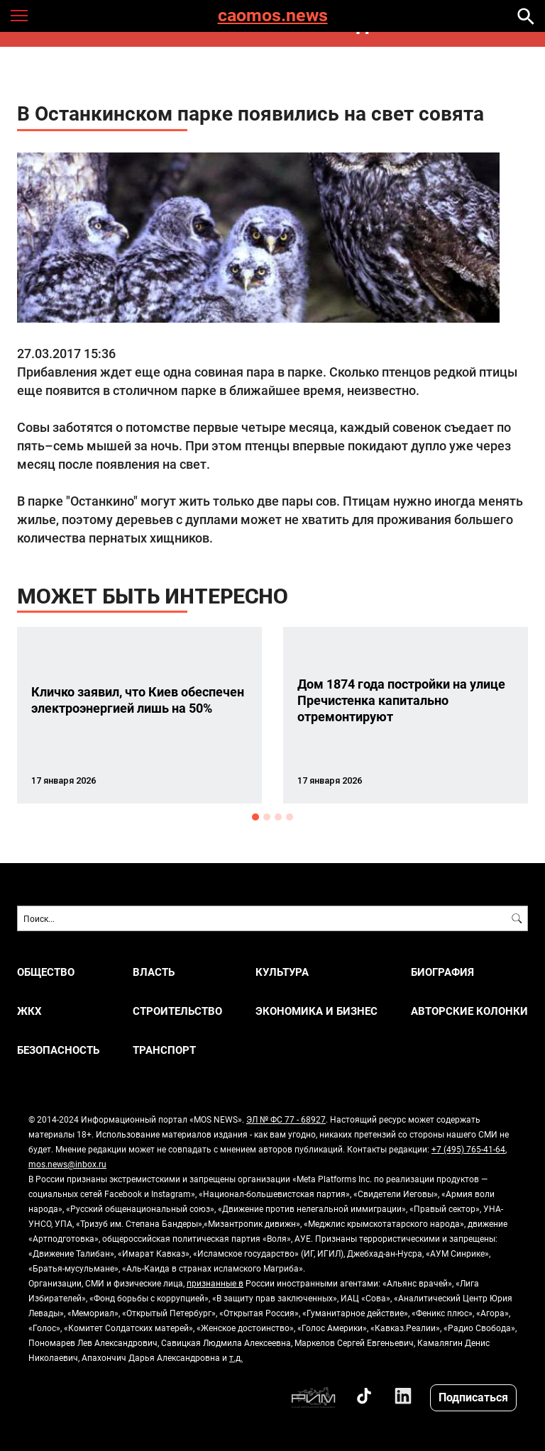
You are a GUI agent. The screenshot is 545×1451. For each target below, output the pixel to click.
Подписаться (473, 1396)
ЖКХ (29, 1011)
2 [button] (266, 817)
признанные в (215, 1283)
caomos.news (273, 16)
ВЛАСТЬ (154, 972)
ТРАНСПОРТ (164, 1050)
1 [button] (255, 817)
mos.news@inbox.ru (67, 1163)
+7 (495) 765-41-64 (468, 1149)
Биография (442, 972)
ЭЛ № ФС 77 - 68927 (286, 1119)
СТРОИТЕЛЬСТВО (177, 1011)
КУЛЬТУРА (282, 972)
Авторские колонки (469, 1011)
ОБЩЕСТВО (46, 972)
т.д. (236, 1357)
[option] (139, 715)
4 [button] (289, 817)
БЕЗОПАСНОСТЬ (58, 1050)
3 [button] (278, 817)
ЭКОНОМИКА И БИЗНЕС (316, 1011)
